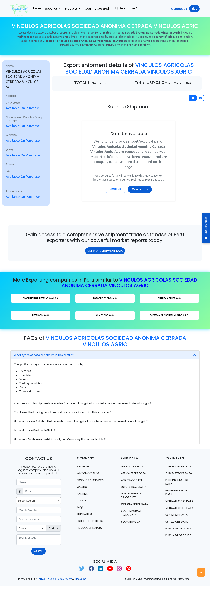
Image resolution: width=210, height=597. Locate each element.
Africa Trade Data (134, 473)
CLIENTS (82, 505)
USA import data (177, 532)
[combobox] (38, 500)
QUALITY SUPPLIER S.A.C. (169, 298)
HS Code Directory (90, 537)
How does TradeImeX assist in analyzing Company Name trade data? (60, 439)
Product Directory (84, 528)
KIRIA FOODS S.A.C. (105, 315)
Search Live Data (128, 8)
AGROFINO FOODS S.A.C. (105, 298)
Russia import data (175, 547)
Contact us (85, 519)
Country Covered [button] (97, 9)
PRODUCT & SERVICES (85, 482)
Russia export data (175, 558)
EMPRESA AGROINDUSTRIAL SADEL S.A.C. (169, 315)
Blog (194, 9)
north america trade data (132, 496)
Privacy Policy (63, 589)
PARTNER (83, 498)
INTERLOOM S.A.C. (40, 315)
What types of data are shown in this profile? (44, 355)
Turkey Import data (175, 468)
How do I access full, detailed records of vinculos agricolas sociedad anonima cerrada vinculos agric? (81, 421)
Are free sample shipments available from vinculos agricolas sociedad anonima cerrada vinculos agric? (83, 403)
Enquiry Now (206, 228)
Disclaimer (80, 589)
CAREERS (83, 491)
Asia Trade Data (133, 480)
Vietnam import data (176, 512)
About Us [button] (51, 9)
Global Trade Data (135, 466)
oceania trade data (132, 507)
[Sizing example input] (38, 482)
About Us (83, 466)
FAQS (80, 512)
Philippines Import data (178, 490)
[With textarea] (38, 539)
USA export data (177, 539)
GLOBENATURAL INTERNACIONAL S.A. (40, 298)
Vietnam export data (176, 523)
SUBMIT (38, 551)
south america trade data (132, 518)
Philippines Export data (178, 501)
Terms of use (45, 589)
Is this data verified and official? (35, 430)
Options (53, 528)
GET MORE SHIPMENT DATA (105, 251)
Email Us (115, 189)
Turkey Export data (176, 479)
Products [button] (71, 9)
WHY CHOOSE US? (89, 473)
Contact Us (179, 9)
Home (37, 8)
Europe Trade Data (135, 487)
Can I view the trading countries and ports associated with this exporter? (62, 412)
